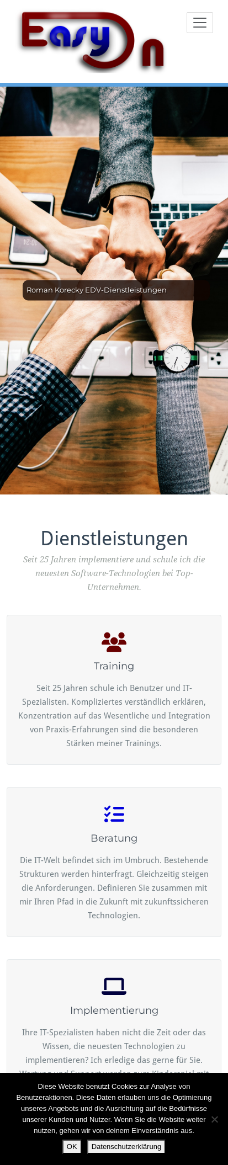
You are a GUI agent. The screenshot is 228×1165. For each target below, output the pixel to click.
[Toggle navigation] (200, 22)
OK (72, 1146)
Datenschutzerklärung (126, 1146)
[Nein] (214, 1119)
